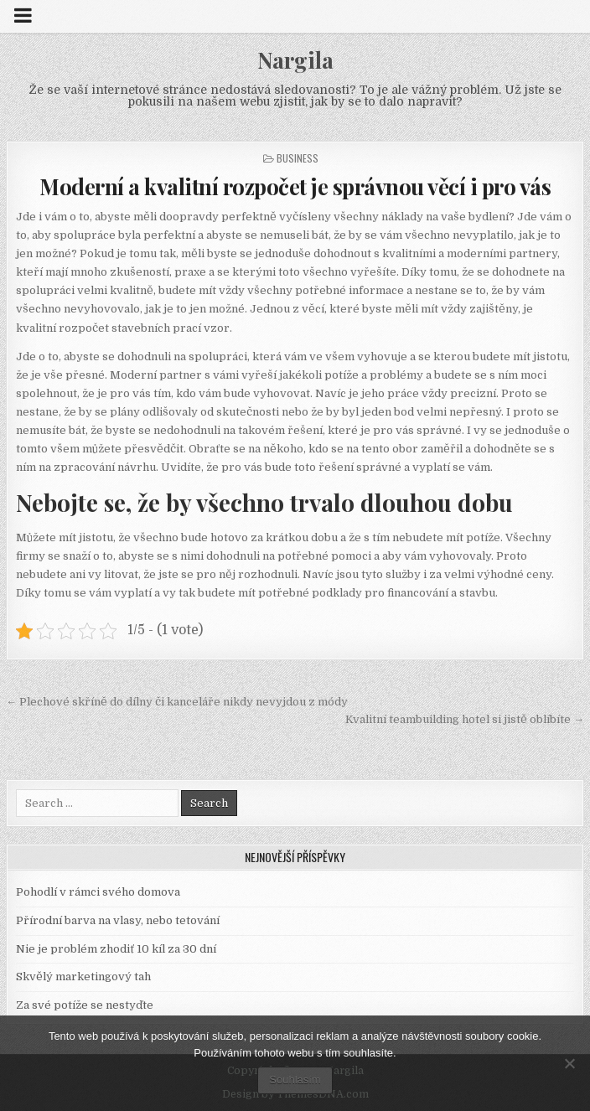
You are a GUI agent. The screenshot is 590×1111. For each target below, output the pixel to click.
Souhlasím (294, 1079)
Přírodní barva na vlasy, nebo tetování (118, 920)
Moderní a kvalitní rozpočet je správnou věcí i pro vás (295, 186)
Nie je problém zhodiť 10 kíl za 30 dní (116, 949)
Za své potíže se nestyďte (84, 1005)
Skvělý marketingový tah (83, 976)
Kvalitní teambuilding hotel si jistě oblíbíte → (464, 719)
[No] (569, 1063)
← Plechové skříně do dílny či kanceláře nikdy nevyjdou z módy (177, 701)
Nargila (295, 60)
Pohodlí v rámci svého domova (98, 892)
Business (297, 158)
